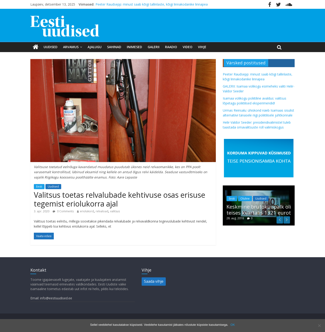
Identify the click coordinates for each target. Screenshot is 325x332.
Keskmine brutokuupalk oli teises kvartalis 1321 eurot (258, 209)
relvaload (102, 211)
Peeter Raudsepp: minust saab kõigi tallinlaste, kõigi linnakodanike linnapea (152, 4)
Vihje (202, 47)
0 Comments (63, 211)
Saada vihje (153, 281)
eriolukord (87, 211)
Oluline (245, 198)
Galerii (153, 47)
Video (187, 47)
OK (232, 324)
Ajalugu (95, 47)
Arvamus (71, 47)
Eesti (39, 186)
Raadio (171, 47)
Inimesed (134, 47)
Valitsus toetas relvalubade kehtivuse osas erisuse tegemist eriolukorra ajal (119, 199)
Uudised (50, 47)
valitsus (115, 211)
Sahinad (114, 47)
